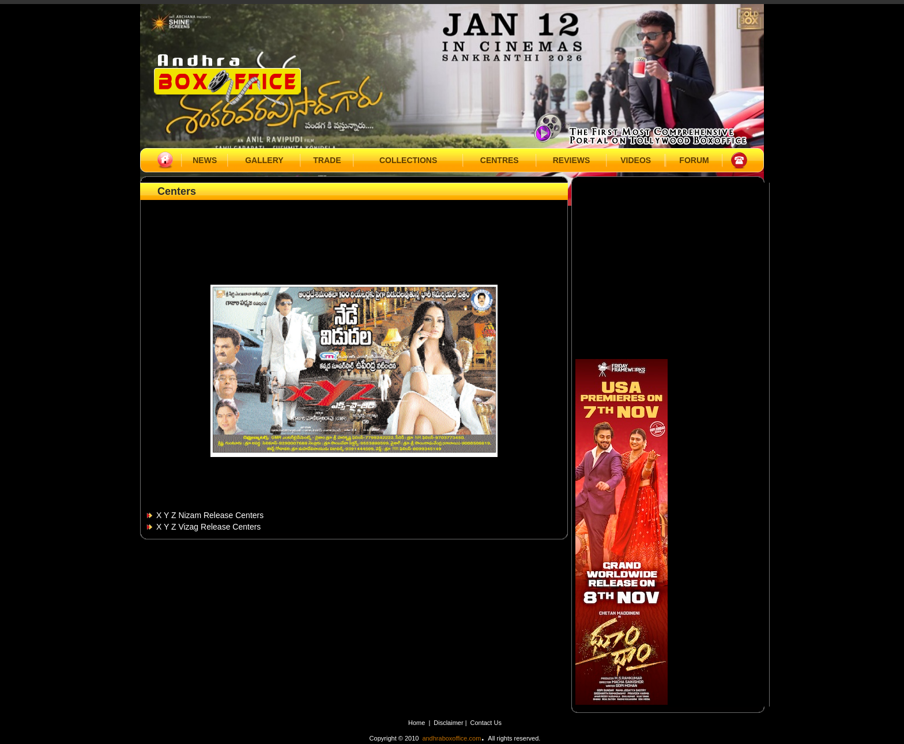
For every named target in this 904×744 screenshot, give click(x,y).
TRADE (327, 160)
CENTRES (499, 160)
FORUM (694, 160)
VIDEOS (635, 160)
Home (416, 722)
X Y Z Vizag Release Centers (208, 526)
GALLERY (264, 160)
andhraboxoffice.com (451, 738)
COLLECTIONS (408, 160)
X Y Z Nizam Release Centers (209, 515)
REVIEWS (571, 160)
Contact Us (486, 722)
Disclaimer (449, 722)
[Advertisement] (354, 229)
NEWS (205, 160)
